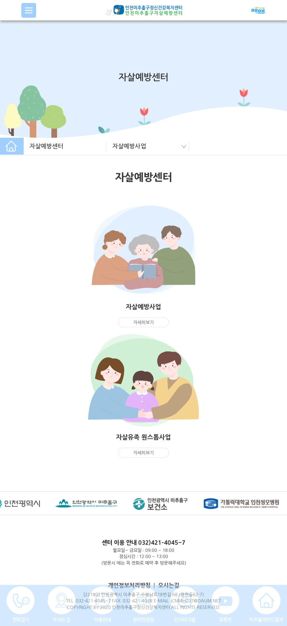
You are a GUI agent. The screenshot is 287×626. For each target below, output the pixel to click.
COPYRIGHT (79, 607)
